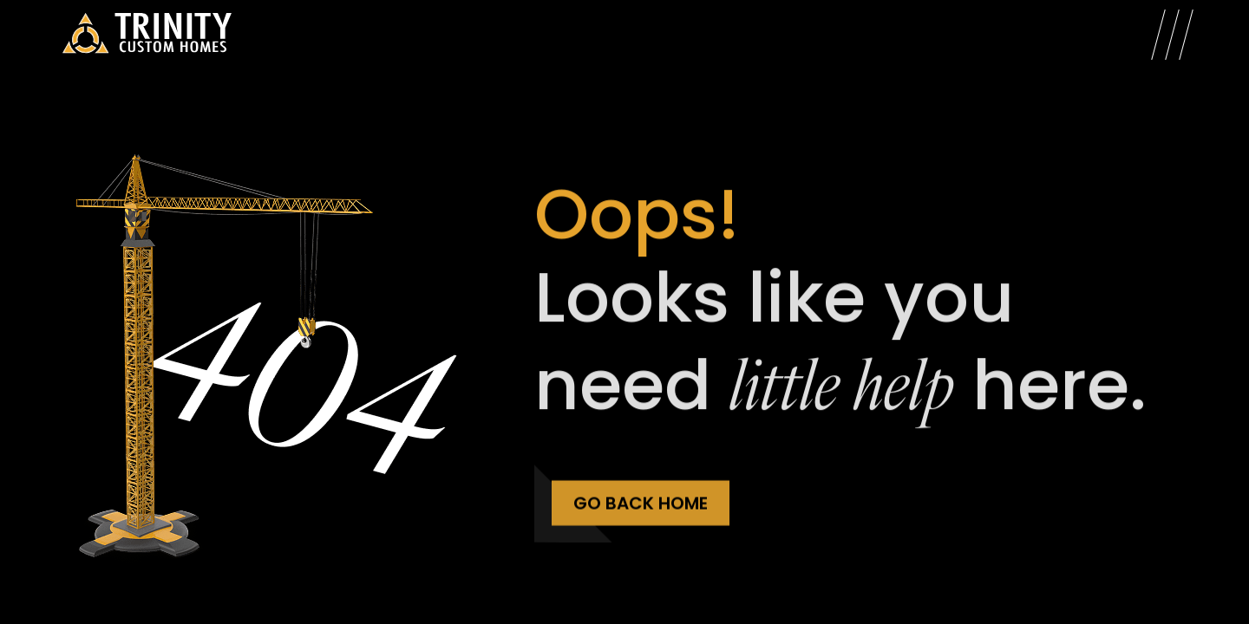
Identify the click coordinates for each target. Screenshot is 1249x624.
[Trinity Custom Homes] (147, 34)
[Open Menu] (1172, 35)
